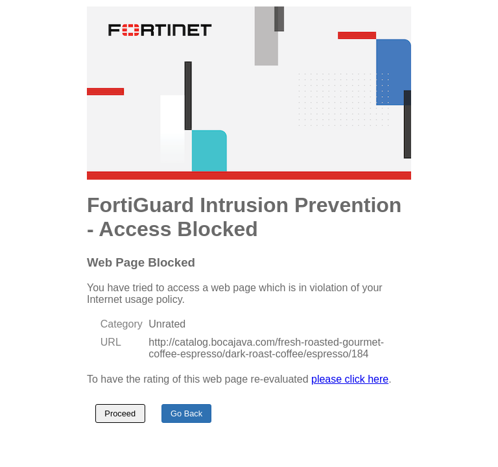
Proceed (120, 413)
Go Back (186, 413)
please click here (349, 379)
